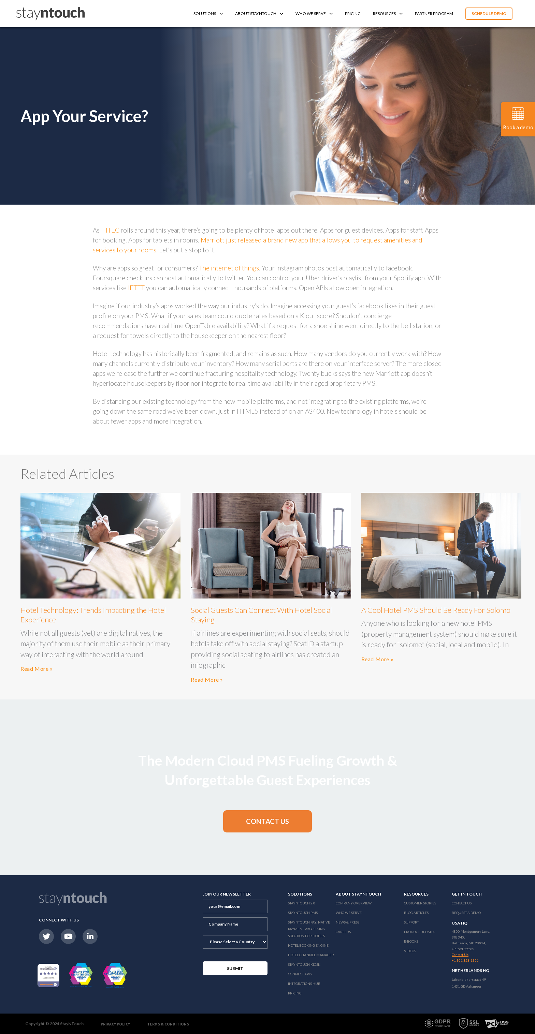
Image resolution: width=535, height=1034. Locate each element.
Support (411, 922)
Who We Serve (314, 13)
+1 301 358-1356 (465, 960)
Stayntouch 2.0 (301, 903)
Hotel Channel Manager (311, 955)
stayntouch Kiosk (304, 964)
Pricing (353, 13)
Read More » (36, 668)
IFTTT (136, 288)
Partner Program (434, 13)
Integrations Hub (304, 983)
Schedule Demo (489, 13)
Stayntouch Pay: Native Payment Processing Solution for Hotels (309, 929)
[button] (267, 821)
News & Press (347, 922)
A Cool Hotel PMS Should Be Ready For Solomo (435, 610)
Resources (388, 13)
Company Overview (354, 903)
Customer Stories (420, 903)
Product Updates (419, 932)
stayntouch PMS (303, 913)
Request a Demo (466, 913)
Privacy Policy (115, 1023)
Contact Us (462, 903)
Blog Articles (416, 913)
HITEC (110, 230)
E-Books (411, 941)
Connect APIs (300, 974)
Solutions (208, 13)
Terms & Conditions (168, 1023)
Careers (343, 932)
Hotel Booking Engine (308, 945)
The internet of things (229, 268)
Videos (410, 951)
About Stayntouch (259, 13)
